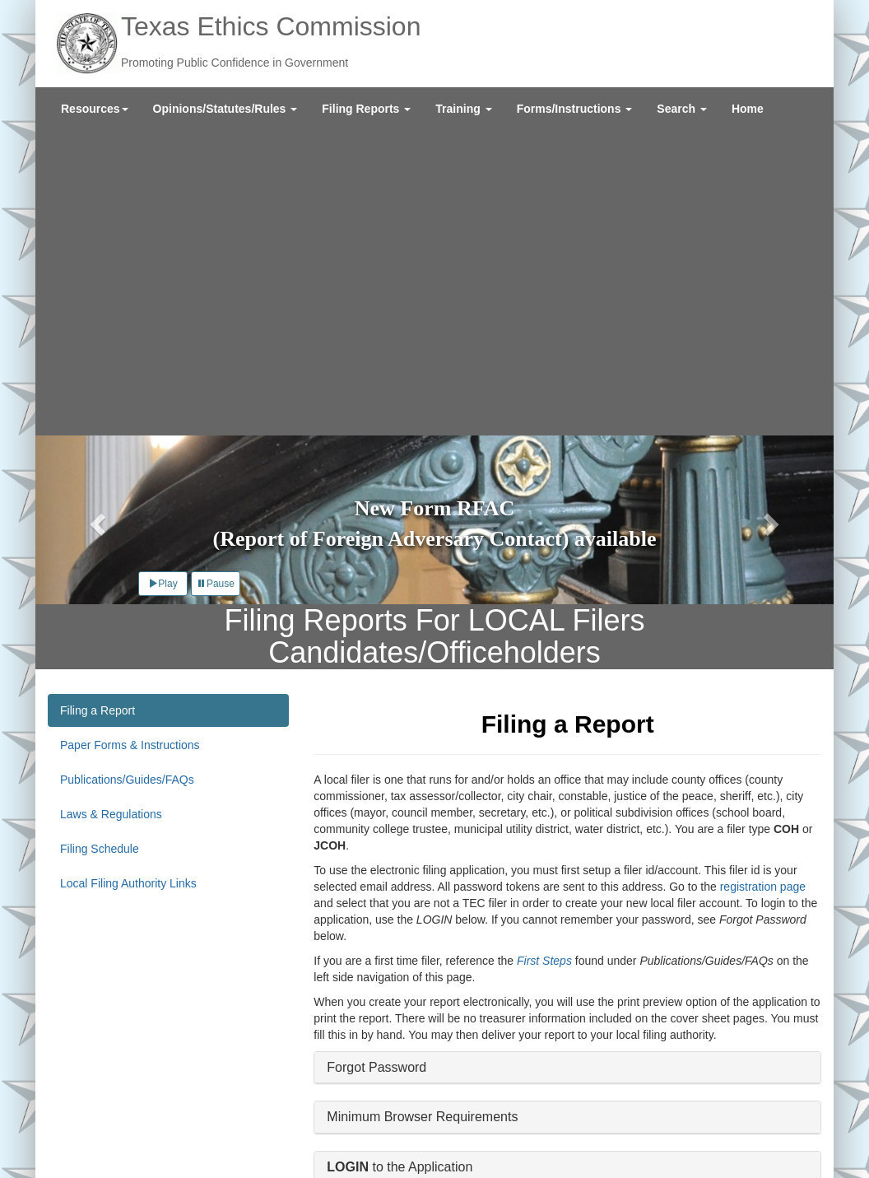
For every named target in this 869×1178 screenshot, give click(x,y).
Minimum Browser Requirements (422, 811)
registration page (763, 580)
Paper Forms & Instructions (130, 438)
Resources (94, 108)
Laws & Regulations (111, 508)
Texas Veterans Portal (197, 1136)
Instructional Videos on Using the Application (456, 911)
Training (463, 108)
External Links (117, 1120)
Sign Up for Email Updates (739, 1107)
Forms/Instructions (575, 108)
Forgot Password (376, 761)
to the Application (399, 861)
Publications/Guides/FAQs (127, 473)
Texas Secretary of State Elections (351, 1136)
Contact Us (165, 1103)
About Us (104, 1103)
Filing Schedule (99, 542)
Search (682, 108)
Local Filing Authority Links (128, 577)
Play (162, 277)
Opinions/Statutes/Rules (225, 108)
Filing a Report (97, 404)
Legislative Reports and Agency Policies (306, 1103)
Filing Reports (366, 108)
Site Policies (193, 1120)
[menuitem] (95, 108)
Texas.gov (106, 1136)
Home (748, 108)
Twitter (687, 1131)
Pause (216, 277)
